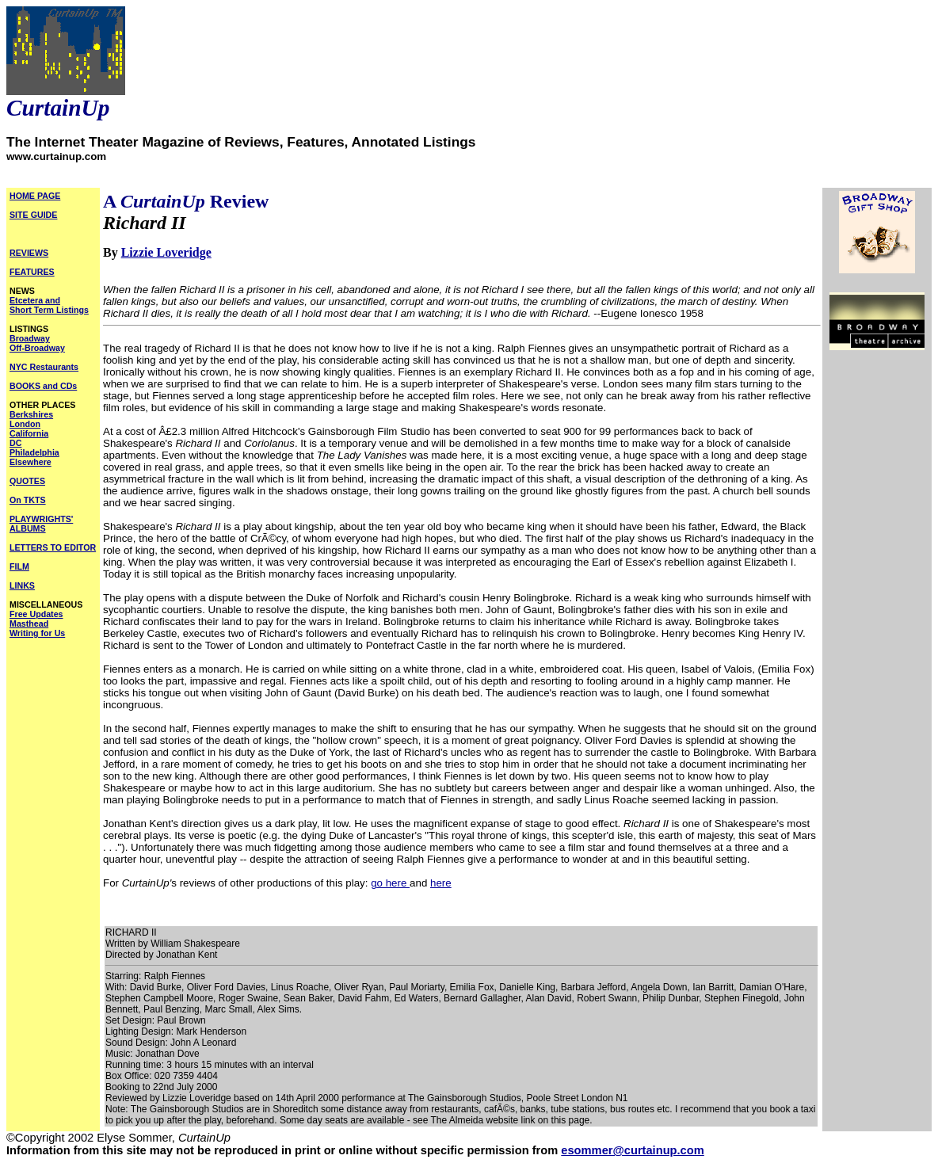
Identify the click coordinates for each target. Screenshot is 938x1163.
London (25, 424)
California (29, 433)
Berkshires (31, 414)
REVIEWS (29, 252)
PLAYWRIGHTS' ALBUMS (41, 523)
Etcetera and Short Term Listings (49, 305)
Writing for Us (37, 633)
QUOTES (27, 481)
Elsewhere (30, 462)
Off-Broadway (37, 348)
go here (390, 883)
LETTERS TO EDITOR (53, 547)
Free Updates (36, 614)
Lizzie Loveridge (166, 252)
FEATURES (32, 271)
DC (15, 443)
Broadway (30, 338)
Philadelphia (34, 452)
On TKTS (28, 500)
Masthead (29, 623)
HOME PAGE (35, 195)
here (441, 883)
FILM (19, 566)
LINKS (22, 585)
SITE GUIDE (33, 214)
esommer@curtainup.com (632, 1150)
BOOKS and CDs (43, 386)
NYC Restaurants (44, 367)
